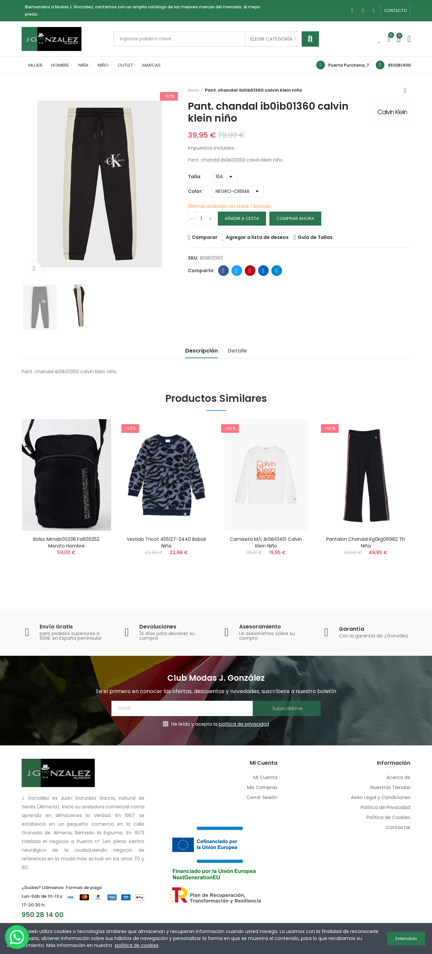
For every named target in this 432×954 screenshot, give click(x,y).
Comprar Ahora (295, 218)
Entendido (406, 938)
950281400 (399, 65)
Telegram (276, 270)
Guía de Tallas (315, 237)
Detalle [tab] (237, 351)
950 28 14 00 (43, 914)
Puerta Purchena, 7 (348, 65)
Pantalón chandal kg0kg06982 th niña (365, 542)
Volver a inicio (407, 90)
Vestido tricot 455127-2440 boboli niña (166, 542)
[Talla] (224, 177)
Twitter (236, 270)
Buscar (310, 39)
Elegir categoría (271, 39)
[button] (395, 11)
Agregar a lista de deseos (257, 237)
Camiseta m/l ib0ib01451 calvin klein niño (266, 542)
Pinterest (250, 270)
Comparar (204, 237)
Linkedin (263, 270)
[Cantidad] (201, 219)
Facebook (223, 270)
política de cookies (137, 945)
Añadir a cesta (242, 218)
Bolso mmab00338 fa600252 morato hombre (66, 542)
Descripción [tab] (201, 351)
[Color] (238, 191)
